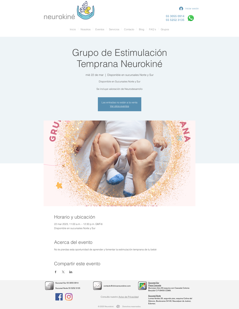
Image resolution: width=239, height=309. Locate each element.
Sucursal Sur (153, 283)
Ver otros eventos (119, 106)
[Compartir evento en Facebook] (55, 272)
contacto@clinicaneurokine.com (117, 286)
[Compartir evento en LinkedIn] (70, 272)
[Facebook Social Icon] (59, 296)
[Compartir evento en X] (63, 272)
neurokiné (59, 17)
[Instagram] (68, 296)
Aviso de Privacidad (128, 297)
